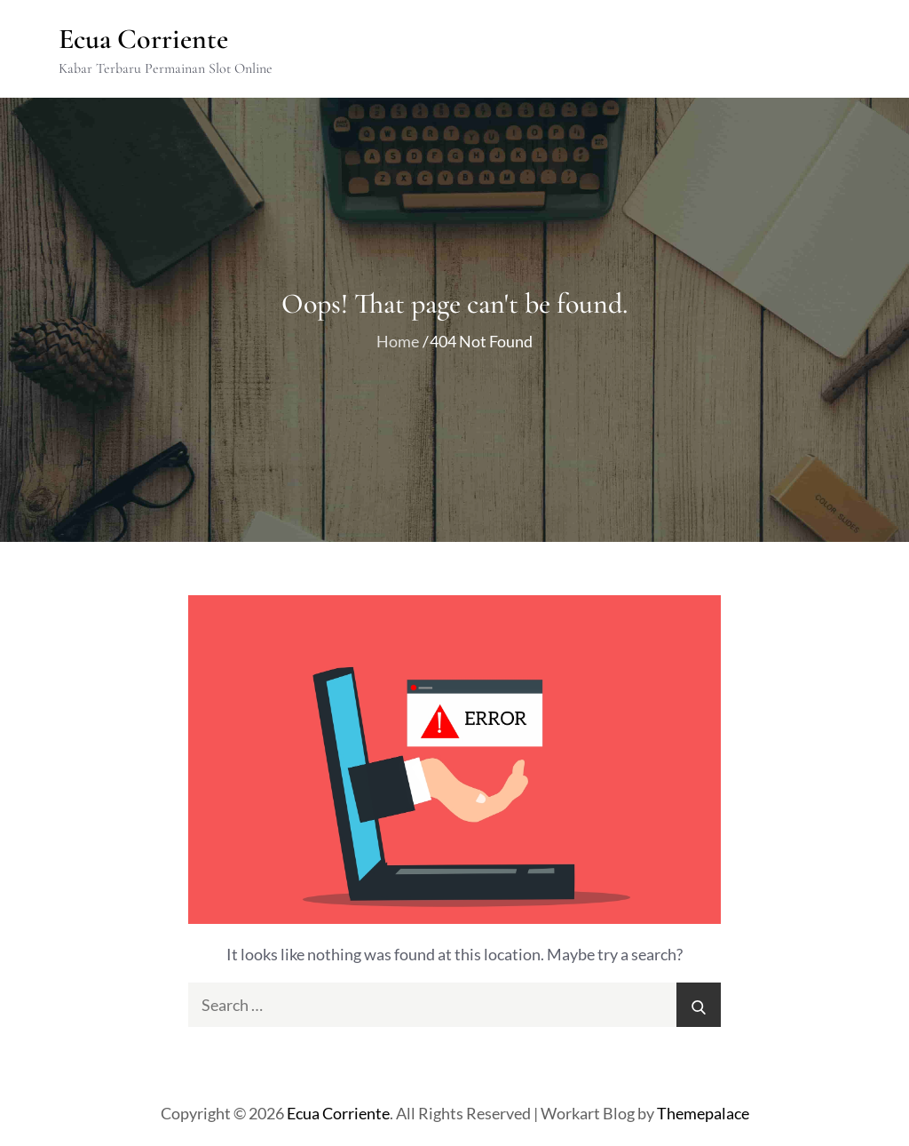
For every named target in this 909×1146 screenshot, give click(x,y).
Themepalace (703, 1114)
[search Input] (454, 1005)
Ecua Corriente (144, 38)
